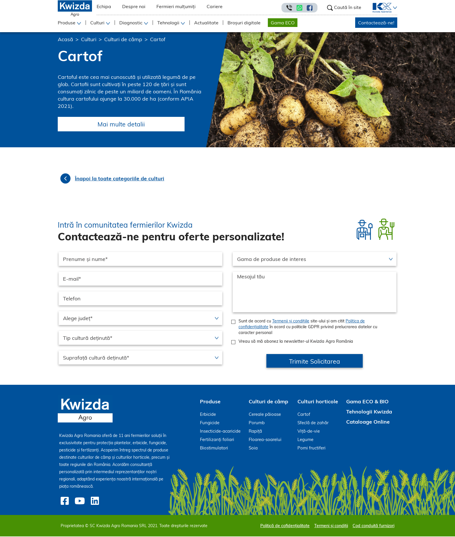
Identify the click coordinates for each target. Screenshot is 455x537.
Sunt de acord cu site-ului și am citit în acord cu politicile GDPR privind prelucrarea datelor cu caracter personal (308, 327)
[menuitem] (378, 8)
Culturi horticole (317, 402)
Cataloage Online (368, 422)
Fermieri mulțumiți (176, 6)
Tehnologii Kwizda (369, 412)
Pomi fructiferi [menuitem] (311, 448)
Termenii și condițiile (290, 321)
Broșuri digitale (244, 22)
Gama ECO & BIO (367, 402)
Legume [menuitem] (305, 440)
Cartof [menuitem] (303, 415)
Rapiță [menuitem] (255, 431)
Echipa (104, 6)
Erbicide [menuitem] (208, 415)
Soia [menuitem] (253, 448)
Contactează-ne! (376, 23)
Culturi (88, 39)
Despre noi (133, 6)
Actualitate (206, 22)
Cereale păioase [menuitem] (265, 415)
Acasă (65, 39)
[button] (394, 8)
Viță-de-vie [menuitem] (308, 431)
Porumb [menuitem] (257, 423)
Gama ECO (283, 23)
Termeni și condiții (331, 526)
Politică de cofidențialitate (285, 526)
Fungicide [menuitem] (209, 423)
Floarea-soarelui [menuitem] (265, 440)
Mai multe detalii (124, 124)
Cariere (215, 6)
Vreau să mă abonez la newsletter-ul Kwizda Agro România (296, 341)
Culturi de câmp (123, 39)
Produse (210, 402)
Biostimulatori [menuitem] (214, 448)
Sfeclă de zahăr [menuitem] (312, 423)
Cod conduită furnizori (373, 526)
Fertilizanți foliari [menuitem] (217, 440)
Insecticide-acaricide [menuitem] (220, 431)
